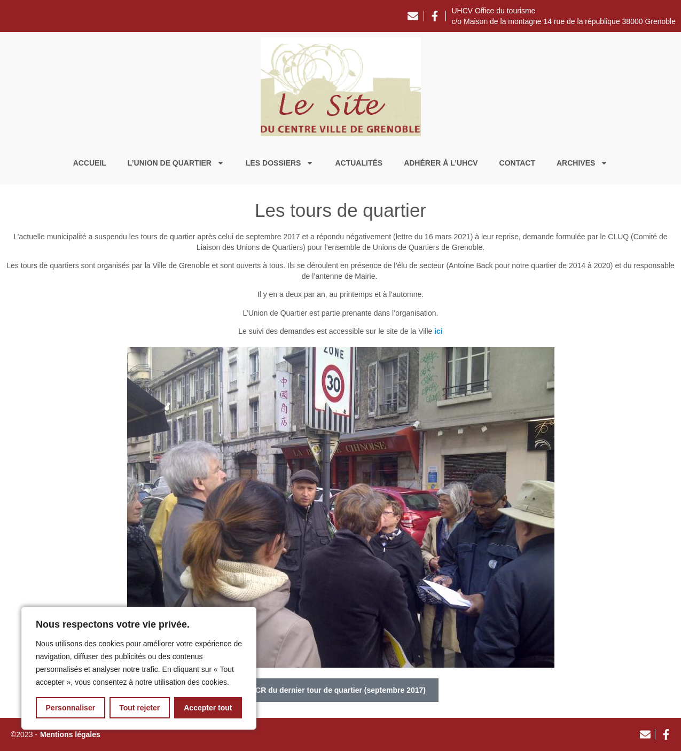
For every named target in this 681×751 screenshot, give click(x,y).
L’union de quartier (176, 163)
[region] (138, 668)
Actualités (358, 163)
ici (438, 331)
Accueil (89, 163)
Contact (517, 163)
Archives (582, 163)
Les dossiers (280, 163)
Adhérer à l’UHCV (441, 163)
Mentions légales (70, 734)
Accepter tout (208, 707)
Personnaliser (71, 707)
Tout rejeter (139, 707)
